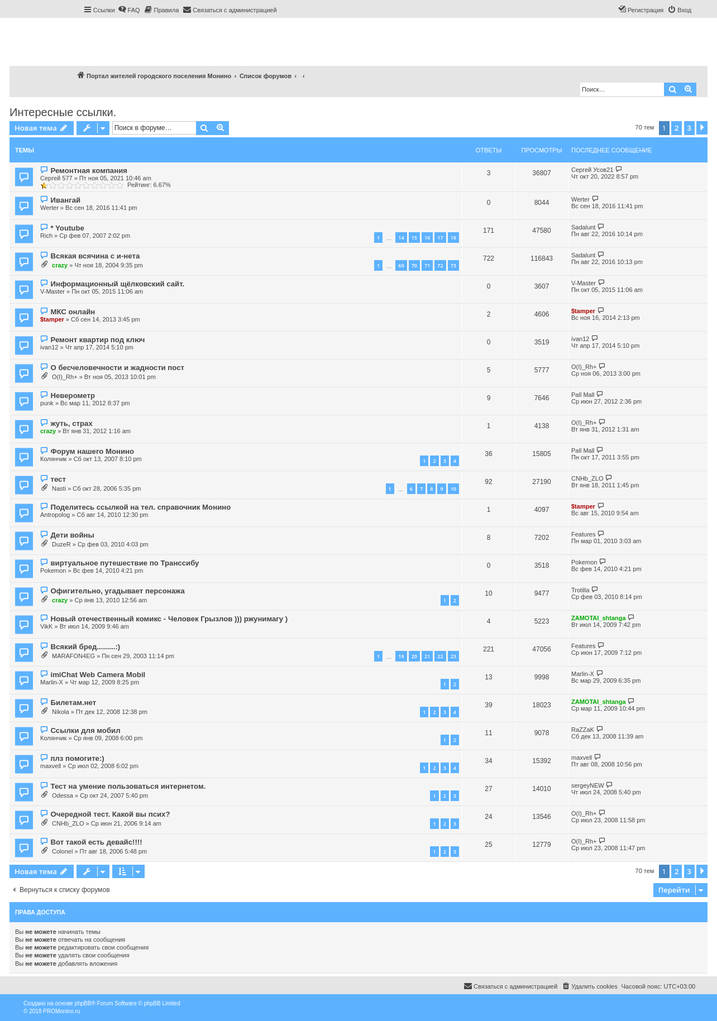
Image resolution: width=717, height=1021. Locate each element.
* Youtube (67, 228)
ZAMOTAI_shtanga (598, 618)
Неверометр (72, 395)
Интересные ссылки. (62, 112)
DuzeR (61, 544)
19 (401, 656)
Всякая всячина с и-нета (95, 256)
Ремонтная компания (88, 170)
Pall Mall (583, 394)
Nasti (59, 488)
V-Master (52, 291)
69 (401, 265)
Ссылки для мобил (85, 730)
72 (440, 265)
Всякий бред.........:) (85, 647)
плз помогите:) (77, 758)
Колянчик (53, 459)
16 (427, 237)
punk (47, 403)
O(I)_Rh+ (65, 376)
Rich (46, 235)
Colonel (62, 851)
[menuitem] (129, 10)
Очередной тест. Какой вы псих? (110, 814)
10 (453, 488)
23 (453, 656)
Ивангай (65, 200)
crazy (60, 265)
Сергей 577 (56, 178)
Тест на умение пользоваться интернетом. (127, 786)
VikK (46, 626)
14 (401, 237)
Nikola (60, 711)
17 (440, 237)
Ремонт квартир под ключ (97, 339)
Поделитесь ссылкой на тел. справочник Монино (140, 507)
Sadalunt (583, 227)
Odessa (62, 795)
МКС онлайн (72, 312)
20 (414, 656)
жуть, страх (71, 423)
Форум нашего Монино (92, 451)
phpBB (82, 1003)
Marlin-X (51, 682)
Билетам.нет (73, 702)
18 (453, 237)
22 (440, 656)
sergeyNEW (587, 785)
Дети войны (72, 535)
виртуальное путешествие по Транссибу (124, 563)
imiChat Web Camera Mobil (97, 674)
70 (414, 265)
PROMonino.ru (61, 1011)
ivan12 (49, 347)
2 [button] (676, 128)
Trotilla (580, 590)
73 (453, 265)
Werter (49, 207)
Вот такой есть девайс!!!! (96, 842)
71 (427, 265)
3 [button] (689, 128)
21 (427, 656)
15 (414, 237)
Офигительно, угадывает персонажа (117, 591)
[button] (702, 128)
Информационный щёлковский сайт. (117, 284)
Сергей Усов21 (592, 169)
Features (583, 534)
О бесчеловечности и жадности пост (117, 367)
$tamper (52, 319)
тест (57, 479)
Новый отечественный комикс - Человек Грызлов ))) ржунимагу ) (169, 619)
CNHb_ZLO (587, 478)
